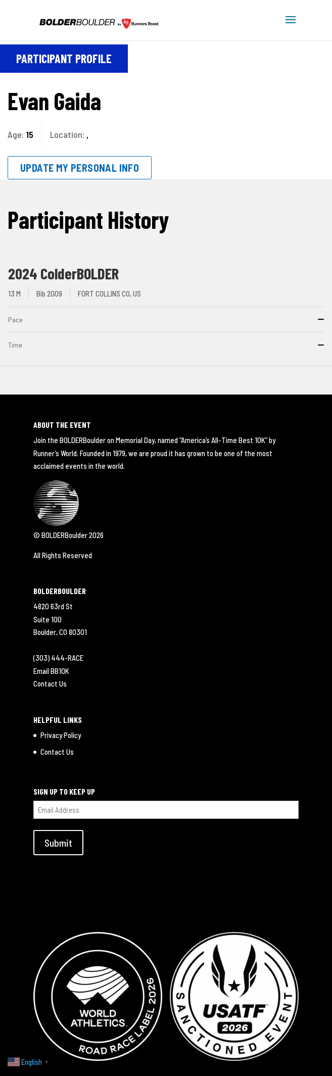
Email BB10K (51, 670)
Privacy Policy (60, 735)
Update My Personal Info (79, 168)
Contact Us (50, 683)
